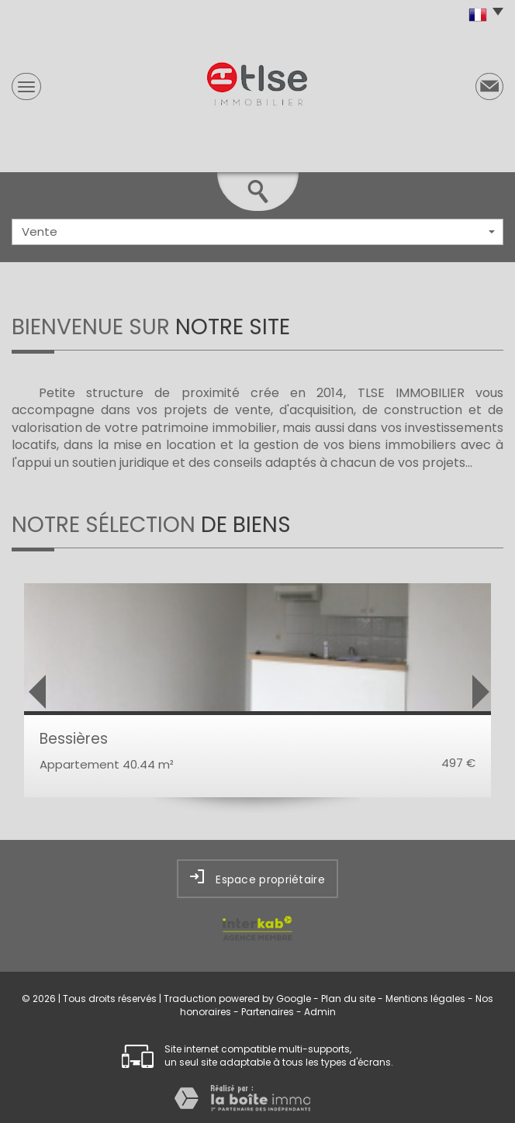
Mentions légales (425, 998)
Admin (320, 1011)
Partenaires (267, 1011)
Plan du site (348, 998)
